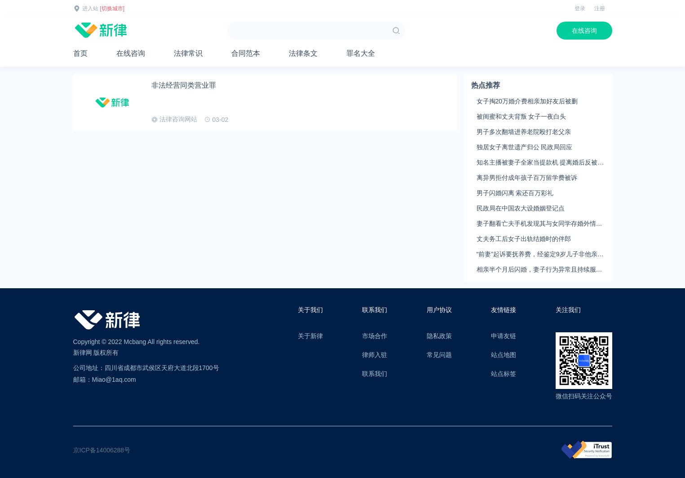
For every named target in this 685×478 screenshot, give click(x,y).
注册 (599, 8)
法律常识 (188, 53)
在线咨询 (584, 30)
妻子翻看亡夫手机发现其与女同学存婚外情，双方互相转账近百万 (539, 224)
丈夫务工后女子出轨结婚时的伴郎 (524, 238)
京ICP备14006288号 (102, 450)
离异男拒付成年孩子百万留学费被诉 (527, 177)
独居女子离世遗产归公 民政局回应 (525, 147)
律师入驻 (374, 354)
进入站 (90, 8)
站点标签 (503, 373)
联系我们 (374, 373)
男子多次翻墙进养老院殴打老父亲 (524, 131)
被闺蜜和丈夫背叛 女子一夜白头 (521, 116)
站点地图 (503, 354)
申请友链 (503, 336)
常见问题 (439, 354)
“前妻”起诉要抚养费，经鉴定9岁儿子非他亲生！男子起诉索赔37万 (537, 254)
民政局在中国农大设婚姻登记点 (521, 208)
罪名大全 (360, 53)
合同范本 (245, 53)
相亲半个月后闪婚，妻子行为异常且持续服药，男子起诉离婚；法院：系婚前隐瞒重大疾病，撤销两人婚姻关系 (539, 270)
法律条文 (303, 53)
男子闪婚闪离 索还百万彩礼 (515, 193)
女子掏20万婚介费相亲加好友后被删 (527, 101)
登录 (580, 8)
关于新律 (310, 336)
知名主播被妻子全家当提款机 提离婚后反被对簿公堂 (540, 163)
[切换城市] (112, 8)
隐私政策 (439, 336)
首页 (80, 53)
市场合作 (374, 336)
